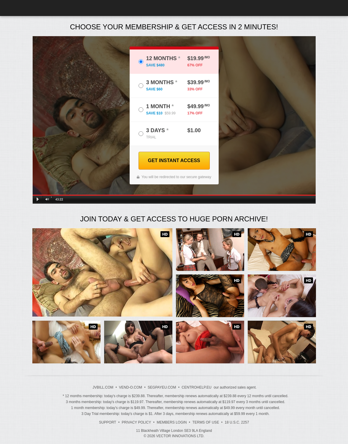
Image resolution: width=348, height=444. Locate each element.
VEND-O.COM (130, 387)
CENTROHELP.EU (196, 387)
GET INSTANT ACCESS (174, 160)
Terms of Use (205, 422)
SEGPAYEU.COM (162, 387)
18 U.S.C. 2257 (237, 422)
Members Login (172, 422)
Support (107, 422)
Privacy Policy (136, 422)
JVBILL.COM (103, 387)
